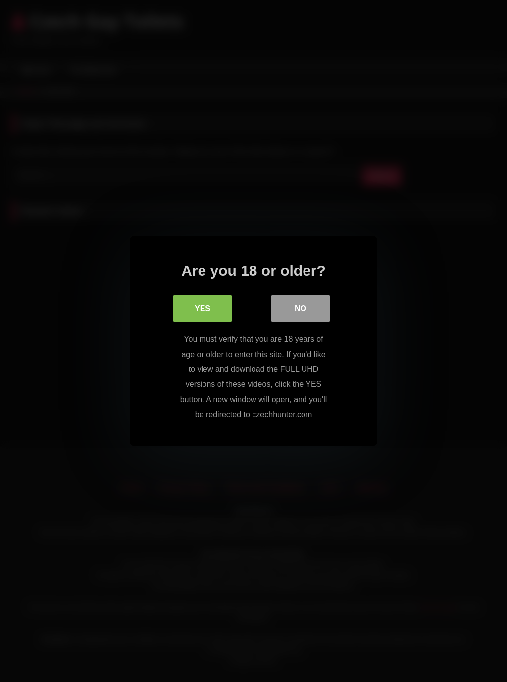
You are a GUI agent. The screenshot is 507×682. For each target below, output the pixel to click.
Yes (202, 308)
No (300, 308)
